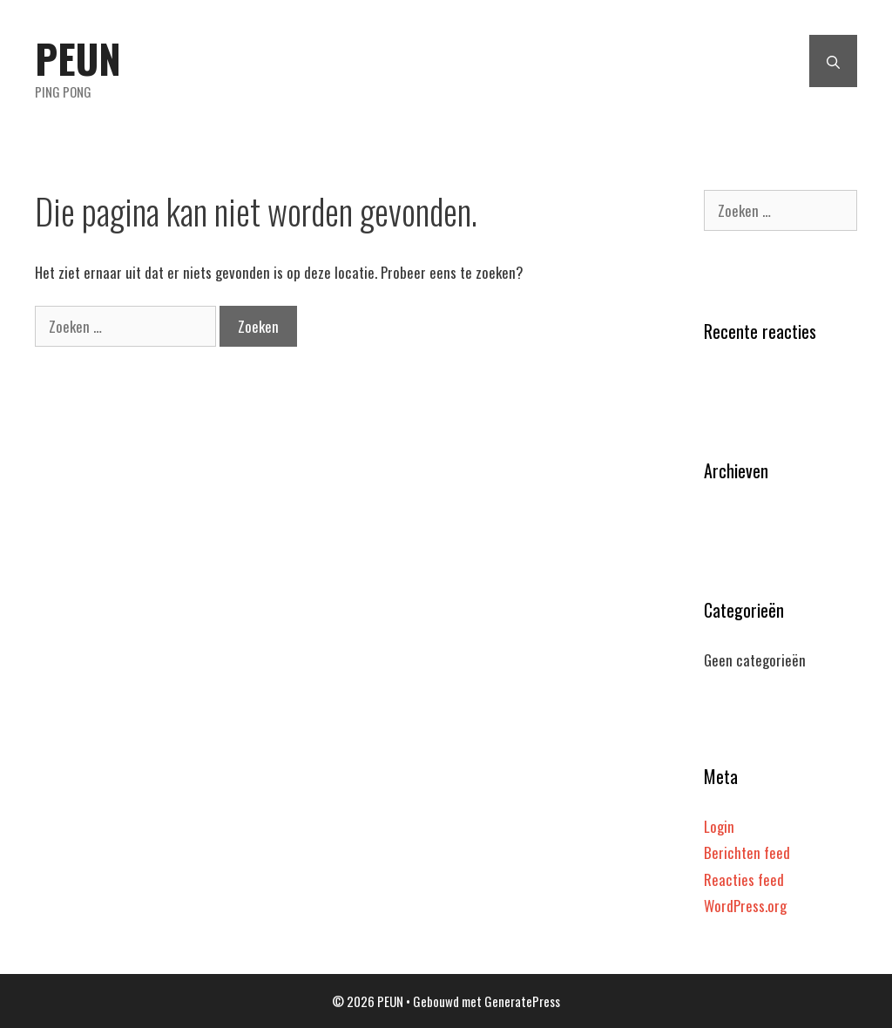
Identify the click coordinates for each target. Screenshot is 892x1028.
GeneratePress (522, 1001)
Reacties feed (744, 879)
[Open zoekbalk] (833, 61)
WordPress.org (745, 905)
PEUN (78, 58)
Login (719, 826)
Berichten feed (747, 852)
